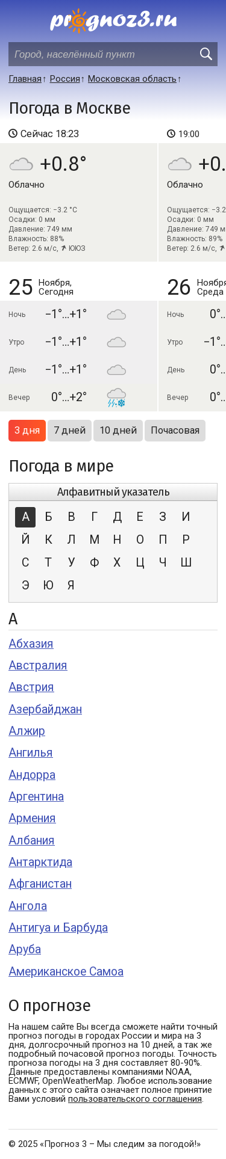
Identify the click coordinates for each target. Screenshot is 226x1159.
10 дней (118, 430)
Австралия (37, 665)
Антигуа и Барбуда (58, 928)
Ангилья (30, 753)
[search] (205, 54)
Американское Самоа (66, 972)
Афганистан (40, 884)
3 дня (27, 430)
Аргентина (36, 797)
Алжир (26, 731)
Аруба (24, 949)
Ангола (27, 906)
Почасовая (175, 430)
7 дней (70, 430)
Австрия (31, 687)
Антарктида (40, 862)
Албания (31, 840)
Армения (32, 818)
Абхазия (31, 644)
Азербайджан (45, 709)
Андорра (31, 775)
